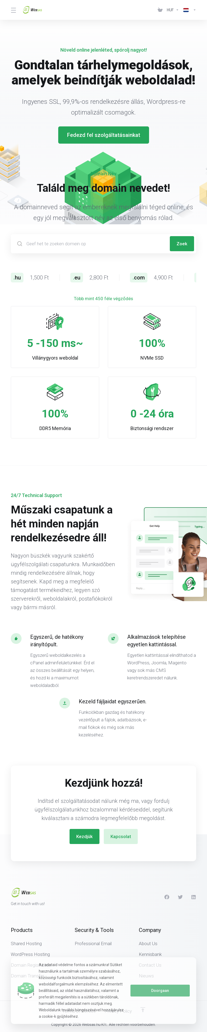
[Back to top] (143, 1009)
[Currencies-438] (173, 10)
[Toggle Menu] (13, 10)
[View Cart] (160, 10)
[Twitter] (180, 897)
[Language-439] (188, 10)
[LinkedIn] (194, 897)
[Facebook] (167, 897)
